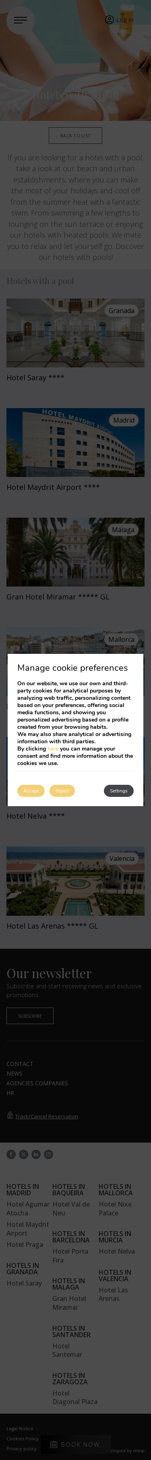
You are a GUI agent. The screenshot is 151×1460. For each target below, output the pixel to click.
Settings (119, 791)
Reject (62, 791)
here (53, 749)
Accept (31, 791)
